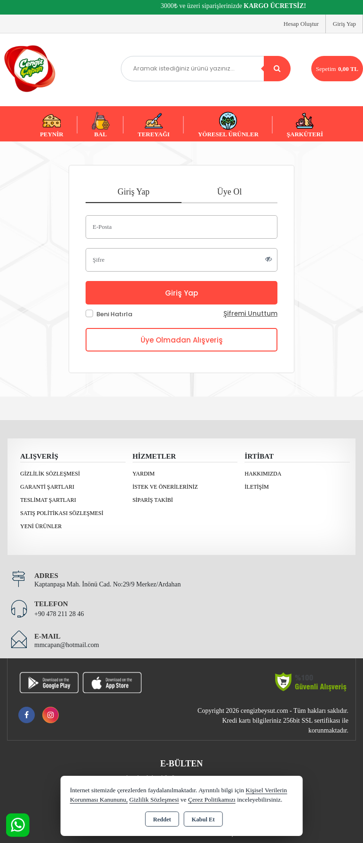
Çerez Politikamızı (212, 799)
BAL (101, 125)
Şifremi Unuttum (250, 313)
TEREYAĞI (154, 125)
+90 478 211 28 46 (59, 613)
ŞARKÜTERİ (305, 125)
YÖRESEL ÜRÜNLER (228, 125)
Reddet (162, 819)
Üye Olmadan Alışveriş (182, 340)
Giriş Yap (344, 23)
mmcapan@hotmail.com (66, 644)
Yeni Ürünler (41, 526)
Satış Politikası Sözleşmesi (61, 513)
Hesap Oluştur (301, 23)
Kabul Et (203, 819)
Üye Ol (229, 191)
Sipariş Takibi (153, 500)
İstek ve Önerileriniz (165, 487)
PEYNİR (51, 125)
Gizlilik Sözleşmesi (50, 473)
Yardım (144, 473)
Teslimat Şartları (48, 500)
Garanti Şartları (47, 487)
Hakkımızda (263, 473)
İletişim (256, 487)
